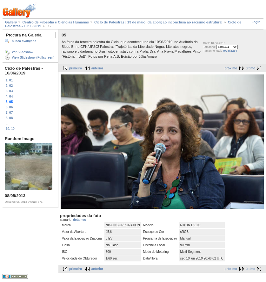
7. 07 (9, 112)
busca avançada (24, 41)
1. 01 (9, 80)
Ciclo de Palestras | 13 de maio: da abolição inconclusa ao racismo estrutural (158, 22)
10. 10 (10, 129)
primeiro (75, 68)
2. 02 (9, 85)
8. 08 (9, 118)
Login (256, 22)
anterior (97, 68)
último (250, 68)
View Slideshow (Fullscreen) (33, 57)
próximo (231, 68)
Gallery (11, 22)
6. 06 (9, 107)
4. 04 (9, 96)
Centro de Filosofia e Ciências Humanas (55, 22)
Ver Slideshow (22, 52)
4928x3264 (230, 50)
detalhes (79, 219)
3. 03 (9, 91)
